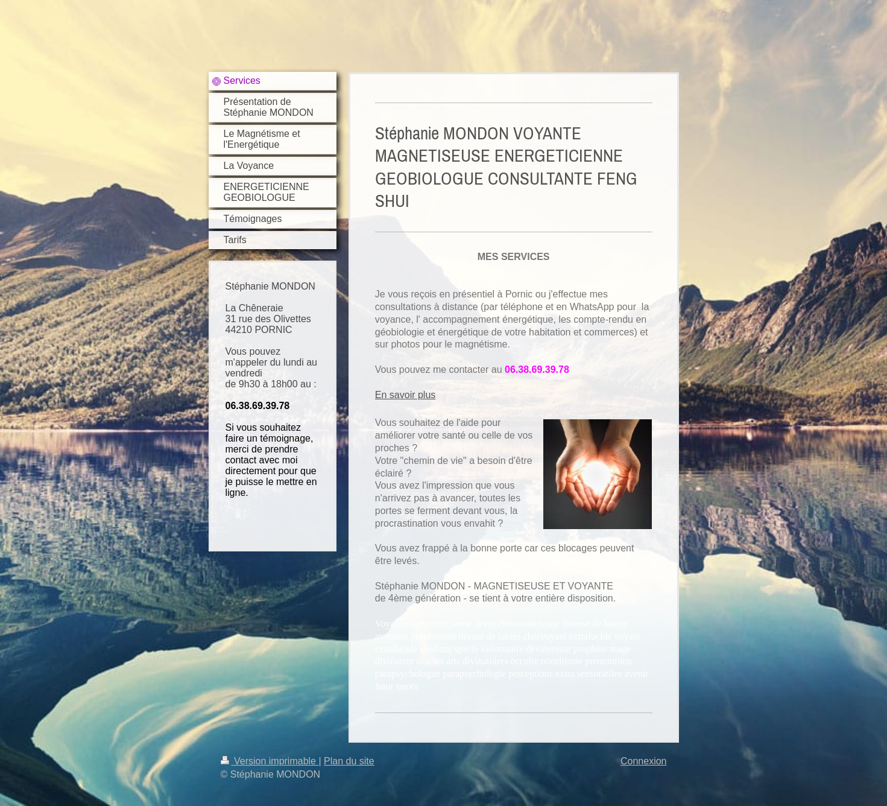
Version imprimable (270, 761)
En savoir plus (405, 395)
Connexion (643, 761)
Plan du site (349, 761)
